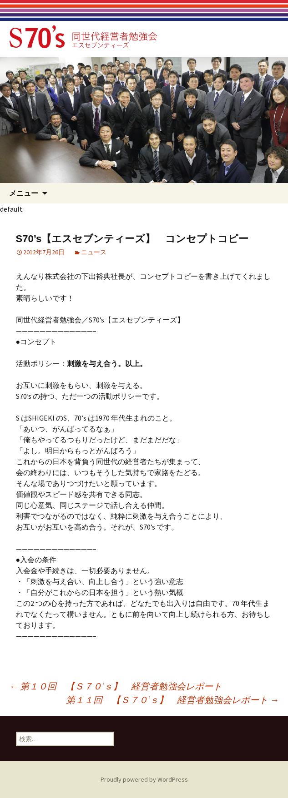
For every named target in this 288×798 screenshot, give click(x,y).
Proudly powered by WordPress (144, 779)
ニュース (93, 252)
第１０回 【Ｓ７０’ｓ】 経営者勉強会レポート (115, 686)
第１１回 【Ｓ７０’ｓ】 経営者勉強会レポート (172, 699)
